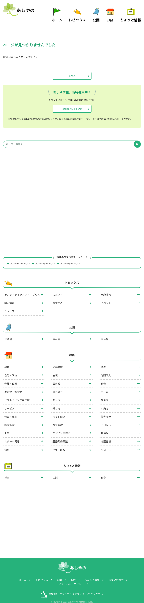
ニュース (9, 305)
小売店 (104, 402)
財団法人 (106, 369)
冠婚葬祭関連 (60, 435)
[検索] (137, 138)
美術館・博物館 (13, 386)
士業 (6, 427)
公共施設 (58, 361)
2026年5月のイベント (49, 257)
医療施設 (9, 419)
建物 (6, 361)
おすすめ (58, 297)
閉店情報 (9, 297)
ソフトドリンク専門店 (17, 394)
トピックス (85, 15)
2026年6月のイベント (76, 257)
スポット (58, 288)
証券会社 (58, 386)
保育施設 (58, 419)
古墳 (55, 369)
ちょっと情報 (133, 15)
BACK (72, 67)
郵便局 (104, 427)
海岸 (103, 361)
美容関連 (106, 410)
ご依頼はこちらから (72, 101)
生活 (55, 472)
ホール (104, 386)
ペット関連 (59, 410)
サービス (9, 402)
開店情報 (106, 288)
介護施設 (106, 435)
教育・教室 (10, 410)
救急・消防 (10, 369)
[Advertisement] (72, 173)
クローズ (106, 444)
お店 (115, 15)
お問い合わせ (116, 573)
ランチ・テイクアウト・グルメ (22, 288)
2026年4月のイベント (21, 257)
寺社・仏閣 (10, 377)
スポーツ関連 (12, 435)
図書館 (56, 377)
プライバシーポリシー (71, 578)
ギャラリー (59, 394)
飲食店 (104, 394)
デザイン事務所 (61, 427)
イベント (106, 297)
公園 (101, 15)
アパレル (106, 419)
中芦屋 (56, 333)
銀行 (6, 444)
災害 (6, 472)
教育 (103, 472)
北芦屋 (8, 333)
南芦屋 (104, 333)
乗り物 (56, 402)
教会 (103, 377)
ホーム (69, 15)
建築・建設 (59, 444)
